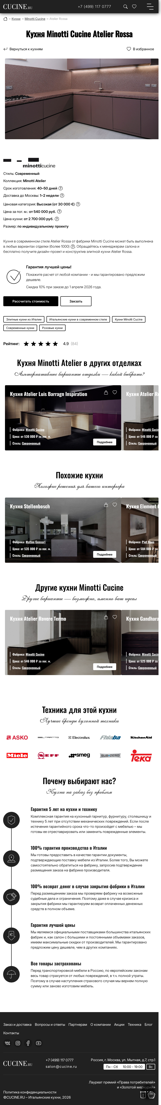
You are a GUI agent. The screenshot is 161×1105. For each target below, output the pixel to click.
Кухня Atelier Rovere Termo (38, 618)
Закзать (76, 301)
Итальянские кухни (44, 1097)
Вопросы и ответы (50, 1024)
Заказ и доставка (17, 1024)
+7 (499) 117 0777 (59, 1060)
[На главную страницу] (17, 6)
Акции (119, 1024)
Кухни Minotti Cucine (129, 319)
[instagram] (18, 1043)
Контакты (11, 1033)
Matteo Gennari (35, 542)
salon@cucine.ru (61, 1066)
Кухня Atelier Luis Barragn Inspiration (48, 393)
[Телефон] (94, 6)
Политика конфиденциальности (29, 1092)
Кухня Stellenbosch (30, 506)
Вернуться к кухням (26, 49)
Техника (134, 1024)
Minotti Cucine (35, 429)
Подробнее (104, 442)
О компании (100, 1024)
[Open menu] (150, 7)
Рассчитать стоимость (30, 301)
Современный (31, 443)
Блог (148, 1024)
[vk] (7, 1043)
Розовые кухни (52, 328)
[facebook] (28, 1043)
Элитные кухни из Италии (23, 319)
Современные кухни (20, 328)
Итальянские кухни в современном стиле (78, 319)
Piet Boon (148, 542)
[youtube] (38, 1043)
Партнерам (77, 1024)
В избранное (143, 49)
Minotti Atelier (34, 181)
